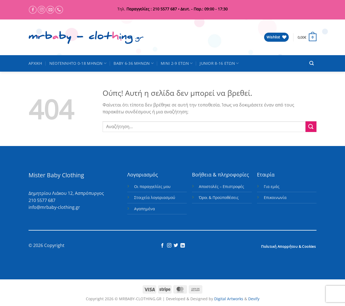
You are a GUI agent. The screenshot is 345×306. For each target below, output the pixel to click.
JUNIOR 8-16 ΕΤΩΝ (219, 63)
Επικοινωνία (275, 197)
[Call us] (59, 10)
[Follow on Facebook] (33, 10)
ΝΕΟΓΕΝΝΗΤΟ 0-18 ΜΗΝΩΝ (78, 63)
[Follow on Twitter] (176, 245)
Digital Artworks (228, 298)
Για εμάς (271, 186)
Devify (253, 298)
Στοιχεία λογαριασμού (154, 197)
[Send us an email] (50, 10)
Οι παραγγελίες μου (152, 186)
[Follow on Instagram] (42, 10)
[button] (307, 37)
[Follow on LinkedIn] (182, 245)
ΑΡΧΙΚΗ (35, 63)
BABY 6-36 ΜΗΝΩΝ (134, 63)
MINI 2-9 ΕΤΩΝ (177, 63)
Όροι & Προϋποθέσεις (219, 197)
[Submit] (311, 126)
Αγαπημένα (144, 208)
